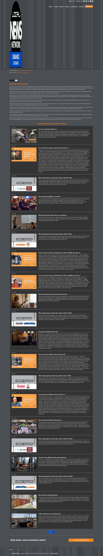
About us (71, 1)
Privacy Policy (54, 553)
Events (62, 6)
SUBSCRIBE (89, 6)
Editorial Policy (15, 553)
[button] (51, 7)
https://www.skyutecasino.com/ (22, 72)
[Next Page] (51, 532)
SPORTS (56, 6)
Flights (67, 6)
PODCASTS (81, 6)
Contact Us (79, 1)
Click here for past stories (81, 540)
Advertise (74, 6)
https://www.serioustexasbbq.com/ (25, 70)
